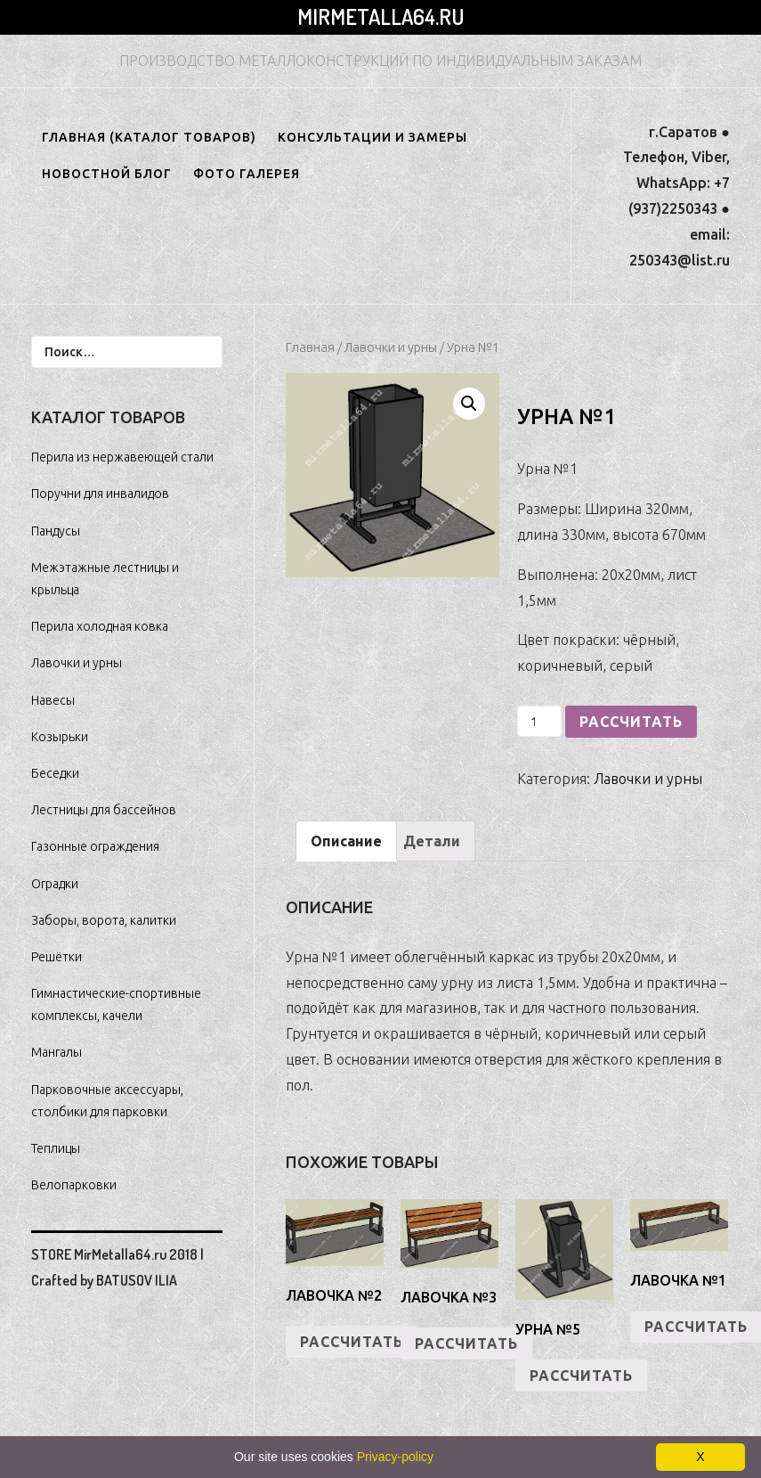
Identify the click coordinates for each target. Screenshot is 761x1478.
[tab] (346, 841)
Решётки (56, 957)
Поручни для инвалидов (100, 493)
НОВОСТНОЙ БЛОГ (107, 174)
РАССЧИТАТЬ (631, 722)
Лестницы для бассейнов (103, 810)
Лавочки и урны (390, 347)
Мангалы (56, 1052)
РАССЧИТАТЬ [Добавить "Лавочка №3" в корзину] (466, 1343)
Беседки (55, 773)
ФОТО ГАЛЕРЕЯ (246, 174)
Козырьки (59, 737)
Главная (310, 347)
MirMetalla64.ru (380, 16)
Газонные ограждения (95, 846)
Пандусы (55, 531)
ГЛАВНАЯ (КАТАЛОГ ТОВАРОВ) (149, 137)
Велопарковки (74, 1185)
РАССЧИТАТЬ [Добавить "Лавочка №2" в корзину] (351, 1342)
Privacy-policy (395, 1456)
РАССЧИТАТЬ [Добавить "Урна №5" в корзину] (581, 1376)
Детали (431, 841)
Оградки (54, 884)
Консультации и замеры (372, 137)
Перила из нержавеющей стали (122, 457)
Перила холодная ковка (99, 626)
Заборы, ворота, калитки (103, 920)
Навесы (53, 700)
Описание (346, 841)
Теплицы (55, 1148)
